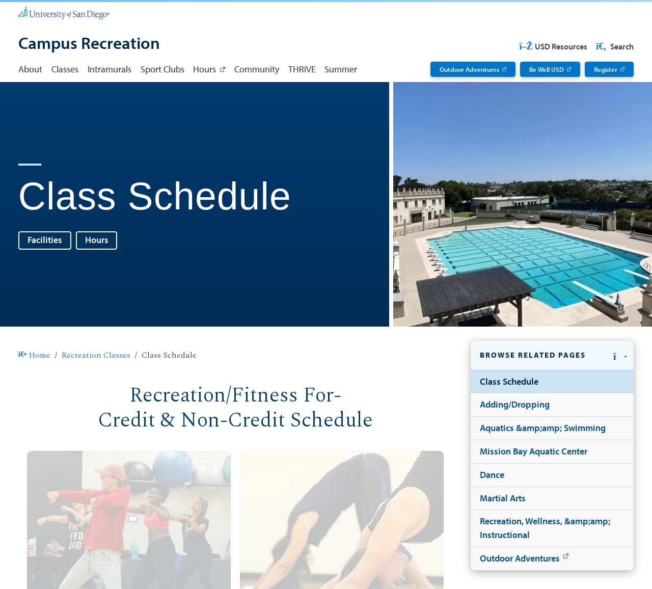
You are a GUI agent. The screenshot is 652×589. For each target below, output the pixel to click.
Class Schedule (509, 381)
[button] (552, 355)
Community (256, 69)
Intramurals (109, 69)
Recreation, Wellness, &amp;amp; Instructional (545, 528)
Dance (492, 474)
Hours (96, 240)
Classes (64, 69)
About (30, 69)
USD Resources (553, 46)
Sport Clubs (162, 69)
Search (614, 46)
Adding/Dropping (515, 404)
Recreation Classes (96, 356)
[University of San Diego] (64, 12)
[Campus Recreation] (89, 44)
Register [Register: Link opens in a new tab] (605, 69)
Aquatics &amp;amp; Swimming (543, 428)
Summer (340, 69)
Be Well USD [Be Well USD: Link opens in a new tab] (546, 69)
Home (34, 356)
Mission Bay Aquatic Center (533, 451)
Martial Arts (503, 498)
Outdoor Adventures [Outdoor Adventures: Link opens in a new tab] (469, 69)
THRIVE (302, 69)
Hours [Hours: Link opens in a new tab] (204, 69)
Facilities (45, 240)
